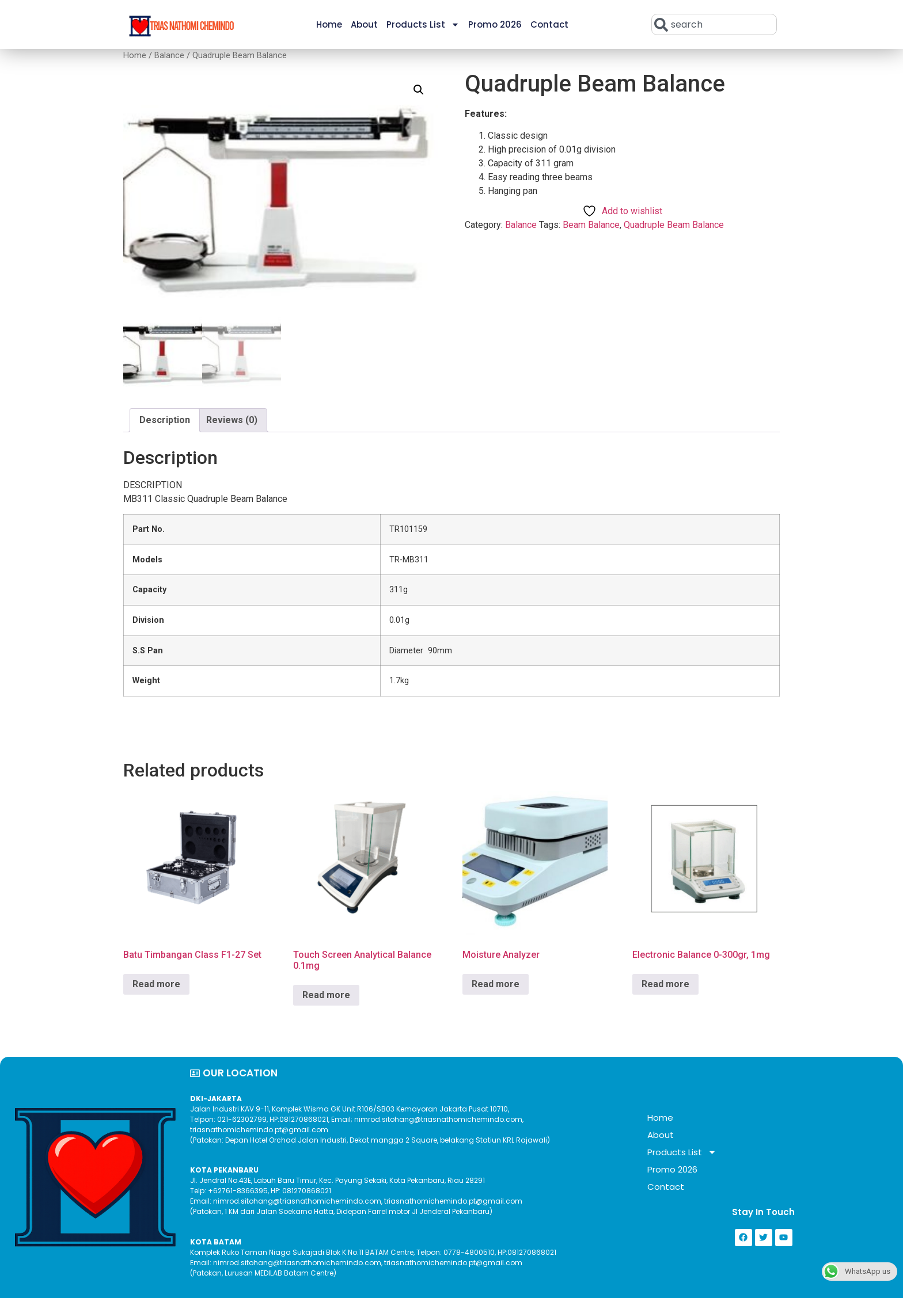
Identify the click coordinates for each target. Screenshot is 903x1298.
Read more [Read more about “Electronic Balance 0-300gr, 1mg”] (665, 984)
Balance (169, 55)
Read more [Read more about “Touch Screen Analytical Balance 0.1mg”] (326, 994)
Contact (549, 24)
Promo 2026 (495, 24)
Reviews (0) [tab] (231, 419)
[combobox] (714, 24)
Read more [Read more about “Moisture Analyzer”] (495, 984)
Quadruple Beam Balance (674, 224)
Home (329, 24)
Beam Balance (591, 224)
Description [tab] (164, 419)
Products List (423, 24)
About (364, 24)
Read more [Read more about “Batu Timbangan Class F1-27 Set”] (156, 984)
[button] (418, 89)
